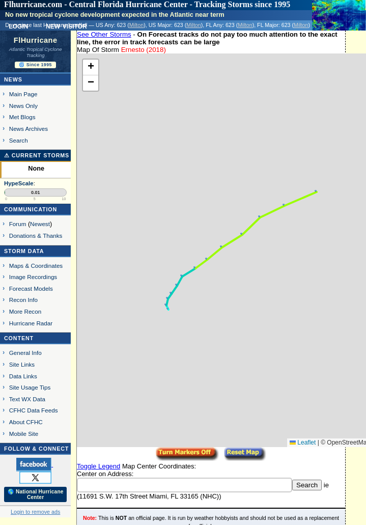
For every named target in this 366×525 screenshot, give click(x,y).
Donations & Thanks (36, 235)
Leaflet (303, 442)
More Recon (25, 311)
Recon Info (23, 299)
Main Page (23, 94)
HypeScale (19, 183)
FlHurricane (36, 40)
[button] (167, 309)
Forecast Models (31, 288)
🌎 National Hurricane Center (36, 494)
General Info (25, 352)
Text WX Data (27, 399)
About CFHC (26, 422)
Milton (136, 25)
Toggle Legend (98, 466)
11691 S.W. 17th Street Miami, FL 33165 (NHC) (149, 496)
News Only (23, 105)
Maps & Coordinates (36, 265)
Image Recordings (33, 276)
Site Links (22, 364)
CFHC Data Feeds (33, 410)
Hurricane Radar (30, 323)
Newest (40, 223)
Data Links (23, 376)
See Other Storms (104, 34)
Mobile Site (24, 433)
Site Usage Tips (30, 387)
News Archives (28, 128)
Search (18, 140)
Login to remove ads (35, 512)
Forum (17, 223)
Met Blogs (22, 117)
